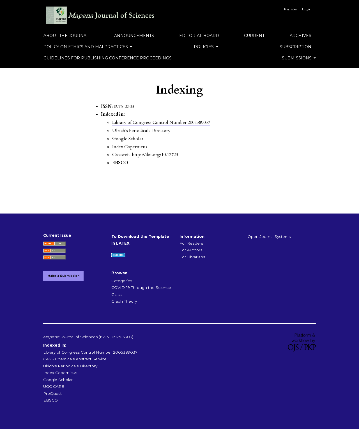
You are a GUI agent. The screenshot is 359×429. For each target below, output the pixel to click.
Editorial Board (199, 35)
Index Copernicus (129, 147)
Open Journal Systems (269, 236)
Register (290, 9)
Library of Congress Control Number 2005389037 (161, 122)
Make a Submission (63, 276)
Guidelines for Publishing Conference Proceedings (107, 58)
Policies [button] (204, 46)
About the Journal (66, 35)
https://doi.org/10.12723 (155, 155)
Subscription (295, 46)
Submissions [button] (297, 58)
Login (306, 9)
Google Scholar (127, 139)
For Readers (191, 243)
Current (254, 35)
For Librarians (192, 257)
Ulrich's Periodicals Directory (141, 130)
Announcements (134, 35)
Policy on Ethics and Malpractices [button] (86, 46)
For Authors (191, 250)
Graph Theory (124, 301)
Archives (300, 35)
